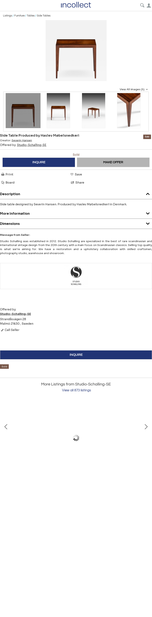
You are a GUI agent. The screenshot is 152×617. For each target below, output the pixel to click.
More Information (76, 213)
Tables (31, 15)
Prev (6, 438)
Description (76, 193)
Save (76, 174)
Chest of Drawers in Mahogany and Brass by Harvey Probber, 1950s (49, 473)
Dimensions (76, 223)
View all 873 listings (76, 390)
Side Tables (43, 15)
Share (77, 182)
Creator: (16, 140)
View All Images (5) (134, 89)
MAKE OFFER (113, 162)
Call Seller (9, 330)
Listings (7, 15)
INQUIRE (38, 162)
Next (146, 438)
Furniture (19, 15)
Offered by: (23, 145)
